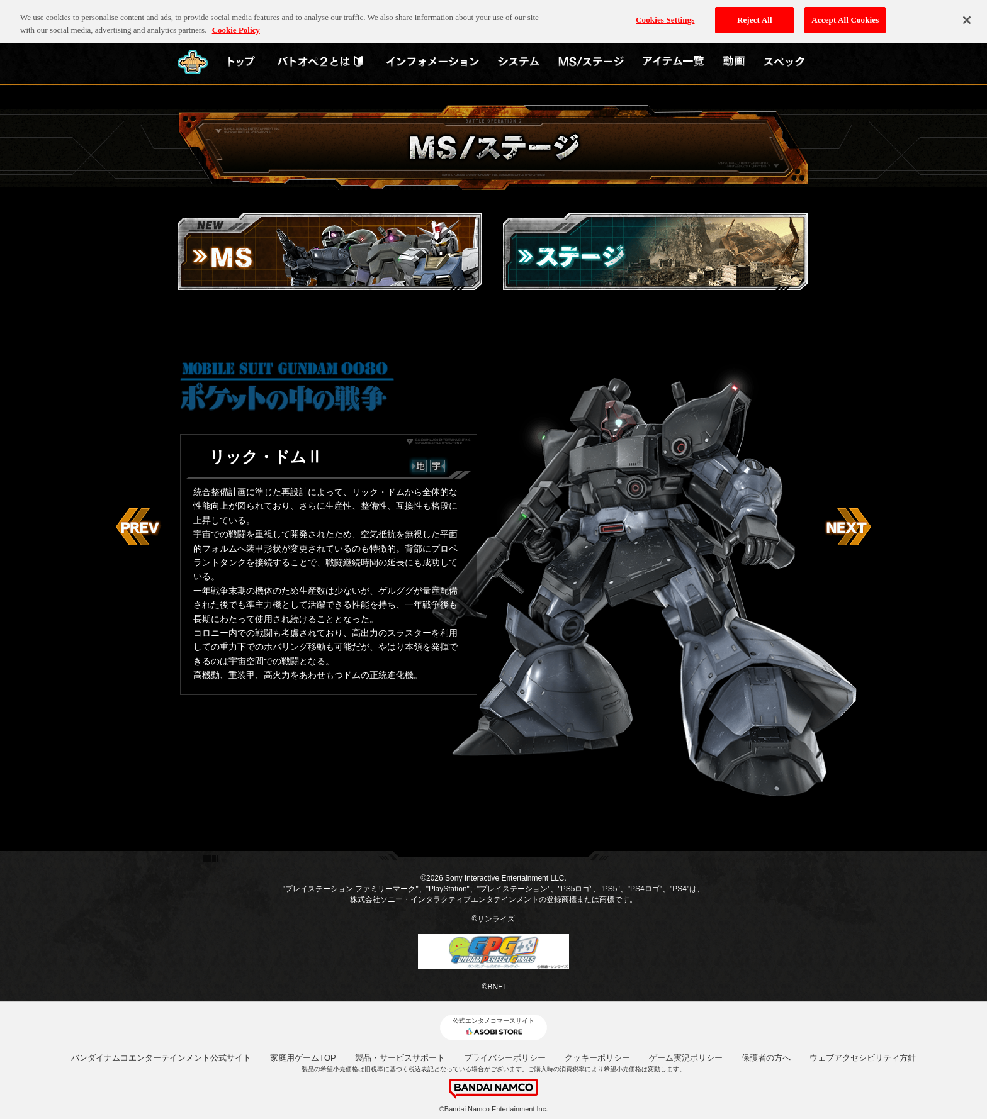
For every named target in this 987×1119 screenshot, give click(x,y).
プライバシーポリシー (505, 1057)
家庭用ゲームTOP (303, 1057)
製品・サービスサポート (400, 1057)
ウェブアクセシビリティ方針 (862, 1057)
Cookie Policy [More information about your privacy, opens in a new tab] (236, 23)
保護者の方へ (766, 1057)
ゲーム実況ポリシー (686, 1057)
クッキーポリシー (597, 1057)
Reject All (754, 13)
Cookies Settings (665, 13)
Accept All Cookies (845, 13)
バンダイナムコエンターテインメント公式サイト (161, 1057)
